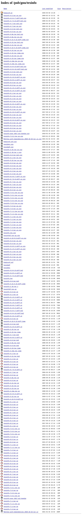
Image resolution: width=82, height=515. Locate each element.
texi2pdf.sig (8, 147)
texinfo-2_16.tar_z (11, 286)
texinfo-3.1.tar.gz (11, 294)
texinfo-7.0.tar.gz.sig (12, 206)
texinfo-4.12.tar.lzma (12, 332)
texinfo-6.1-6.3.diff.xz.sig (14, 91)
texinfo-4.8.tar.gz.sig (12, 32)
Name (5, 8)
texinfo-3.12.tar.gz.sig (13, 160)
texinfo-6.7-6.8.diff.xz (13, 370)
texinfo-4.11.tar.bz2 (12, 356)
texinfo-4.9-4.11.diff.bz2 (14, 313)
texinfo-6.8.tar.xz (11, 442)
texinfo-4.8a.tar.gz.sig (13, 37)
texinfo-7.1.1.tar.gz (12, 504)
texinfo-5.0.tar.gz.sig (12, 241)
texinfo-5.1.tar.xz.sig (12, 254)
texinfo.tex (8, 278)
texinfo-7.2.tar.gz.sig (12, 222)
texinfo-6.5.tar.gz (11, 480)
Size (59, 8)
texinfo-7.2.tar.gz (11, 506)
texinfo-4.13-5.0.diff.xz (13, 399)
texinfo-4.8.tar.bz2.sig (13, 29)
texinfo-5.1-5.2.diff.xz (13, 297)
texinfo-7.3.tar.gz (11, 509)
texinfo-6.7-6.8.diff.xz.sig (14, 179)
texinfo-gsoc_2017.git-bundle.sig (16, 133)
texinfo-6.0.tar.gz (11, 463)
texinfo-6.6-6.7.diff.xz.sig (14, 176)
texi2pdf (7, 265)
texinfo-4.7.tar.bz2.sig (13, 23)
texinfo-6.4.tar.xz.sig (12, 117)
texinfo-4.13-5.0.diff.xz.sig (15, 238)
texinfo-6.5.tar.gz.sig (12, 123)
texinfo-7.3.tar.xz (11, 453)
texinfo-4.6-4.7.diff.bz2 (13, 311)
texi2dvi (7, 268)
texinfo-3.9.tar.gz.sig (12, 163)
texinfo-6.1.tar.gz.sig (12, 93)
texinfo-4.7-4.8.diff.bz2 (13, 276)
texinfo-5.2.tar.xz (11, 407)
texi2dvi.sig (8, 144)
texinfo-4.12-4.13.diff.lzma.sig (16, 48)
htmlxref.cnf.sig (10, 141)
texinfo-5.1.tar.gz (11, 458)
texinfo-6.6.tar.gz (11, 482)
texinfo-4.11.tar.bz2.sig (13, 42)
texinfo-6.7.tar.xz (11, 412)
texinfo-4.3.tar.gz (11, 364)
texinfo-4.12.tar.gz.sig (13, 50)
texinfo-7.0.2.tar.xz (12, 429)
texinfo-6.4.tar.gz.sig (12, 115)
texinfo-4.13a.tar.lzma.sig (14, 64)
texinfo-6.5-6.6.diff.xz (13, 394)
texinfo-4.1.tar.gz (11, 353)
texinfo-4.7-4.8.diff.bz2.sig (15, 21)
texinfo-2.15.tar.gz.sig (13, 150)
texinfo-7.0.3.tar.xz (12, 431)
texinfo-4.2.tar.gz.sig (12, 171)
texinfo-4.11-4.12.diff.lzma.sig (16, 40)
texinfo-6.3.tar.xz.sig (12, 109)
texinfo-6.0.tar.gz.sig (12, 82)
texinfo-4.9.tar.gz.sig (12, 74)
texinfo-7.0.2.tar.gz (12, 496)
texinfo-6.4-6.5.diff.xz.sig (14, 112)
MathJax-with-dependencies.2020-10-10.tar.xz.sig (22, 139)
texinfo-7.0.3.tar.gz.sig (13, 201)
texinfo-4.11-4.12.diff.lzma (14, 284)
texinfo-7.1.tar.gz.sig (12, 217)
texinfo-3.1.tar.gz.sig (12, 158)
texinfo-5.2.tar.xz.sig (12, 260)
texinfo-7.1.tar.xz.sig (12, 219)
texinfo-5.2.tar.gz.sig (12, 257)
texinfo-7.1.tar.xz (11, 445)
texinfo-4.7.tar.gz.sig (12, 26)
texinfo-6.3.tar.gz (11, 469)
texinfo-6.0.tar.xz (11, 410)
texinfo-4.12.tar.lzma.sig (14, 53)
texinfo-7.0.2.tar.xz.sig (13, 198)
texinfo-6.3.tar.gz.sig (12, 107)
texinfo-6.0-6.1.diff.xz (13, 337)
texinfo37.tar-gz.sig (12, 235)
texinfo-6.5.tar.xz (11, 423)
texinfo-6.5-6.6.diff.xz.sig (14, 120)
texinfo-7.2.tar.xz (11, 450)
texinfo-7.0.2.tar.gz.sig (13, 136)
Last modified (47, 8)
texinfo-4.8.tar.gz (11, 375)
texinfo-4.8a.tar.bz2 (12, 343)
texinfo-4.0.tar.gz (11, 319)
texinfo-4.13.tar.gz (11, 388)
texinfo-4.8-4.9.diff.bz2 (13, 270)
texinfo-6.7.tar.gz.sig (12, 182)
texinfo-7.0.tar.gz (11, 490)
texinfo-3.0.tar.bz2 (11, 281)
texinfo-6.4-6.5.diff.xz (13, 308)
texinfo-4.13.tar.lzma (12, 348)
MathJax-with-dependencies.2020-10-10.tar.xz (21, 512)
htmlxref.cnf (8, 262)
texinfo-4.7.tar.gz (11, 372)
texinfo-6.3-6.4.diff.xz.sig (14, 104)
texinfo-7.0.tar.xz (11, 437)
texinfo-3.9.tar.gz (11, 292)
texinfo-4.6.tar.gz (11, 367)
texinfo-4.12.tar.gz (11, 386)
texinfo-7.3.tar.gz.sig (12, 227)
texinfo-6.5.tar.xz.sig (12, 125)
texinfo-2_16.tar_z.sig (12, 152)
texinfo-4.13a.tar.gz (12, 391)
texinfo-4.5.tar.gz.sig (12, 15)
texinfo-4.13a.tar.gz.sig (13, 61)
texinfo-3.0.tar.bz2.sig (13, 155)
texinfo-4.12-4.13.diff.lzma (14, 321)
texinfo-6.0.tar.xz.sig (12, 85)
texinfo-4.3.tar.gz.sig (12, 174)
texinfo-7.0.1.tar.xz (12, 434)
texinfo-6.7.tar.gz (11, 474)
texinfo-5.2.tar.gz (11, 461)
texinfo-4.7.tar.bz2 (11, 335)
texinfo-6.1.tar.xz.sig (12, 96)
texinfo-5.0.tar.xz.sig (12, 243)
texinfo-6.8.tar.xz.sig (12, 190)
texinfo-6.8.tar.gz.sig (12, 187)
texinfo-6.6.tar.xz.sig (12, 131)
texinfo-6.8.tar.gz (11, 485)
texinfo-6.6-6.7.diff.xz (13, 305)
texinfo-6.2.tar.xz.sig (12, 101)
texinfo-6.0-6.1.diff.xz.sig (14, 80)
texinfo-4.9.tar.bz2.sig (13, 72)
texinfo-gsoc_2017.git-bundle (15, 498)
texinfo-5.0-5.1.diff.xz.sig (14, 246)
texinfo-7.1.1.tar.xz (12, 447)
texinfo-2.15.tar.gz (11, 329)
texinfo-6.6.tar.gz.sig (12, 128)
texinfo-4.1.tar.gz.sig (12, 168)
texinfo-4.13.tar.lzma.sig (14, 58)
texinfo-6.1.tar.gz (11, 471)
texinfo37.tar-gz (10, 289)
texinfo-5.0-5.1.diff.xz (13, 273)
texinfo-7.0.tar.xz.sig (12, 209)
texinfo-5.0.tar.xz (11, 404)
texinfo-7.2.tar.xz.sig (12, 225)
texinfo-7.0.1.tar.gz (12, 488)
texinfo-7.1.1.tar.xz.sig (13, 214)
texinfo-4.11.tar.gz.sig (13, 45)
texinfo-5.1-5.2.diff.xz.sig (14, 249)
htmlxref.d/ (8, 13)
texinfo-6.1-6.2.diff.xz (13, 300)
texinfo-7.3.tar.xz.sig (12, 230)
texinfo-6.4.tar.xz (11, 421)
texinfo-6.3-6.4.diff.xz (13, 316)
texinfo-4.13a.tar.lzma (12, 351)
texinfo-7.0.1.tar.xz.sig (13, 195)
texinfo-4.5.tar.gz (11, 361)
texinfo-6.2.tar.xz (11, 418)
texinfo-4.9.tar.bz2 (11, 345)
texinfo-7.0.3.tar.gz (12, 493)
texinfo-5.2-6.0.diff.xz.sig (14, 77)
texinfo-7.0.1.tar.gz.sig (13, 192)
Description (66, 8)
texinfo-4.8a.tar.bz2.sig (13, 34)
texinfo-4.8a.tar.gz (11, 378)
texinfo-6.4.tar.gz (11, 477)
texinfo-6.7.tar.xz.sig (12, 184)
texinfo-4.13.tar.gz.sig (13, 56)
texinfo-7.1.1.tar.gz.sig (13, 211)
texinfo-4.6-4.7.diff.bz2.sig (15, 18)
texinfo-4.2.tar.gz (11, 359)
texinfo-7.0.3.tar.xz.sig (13, 203)
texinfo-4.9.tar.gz (11, 380)
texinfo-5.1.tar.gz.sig (12, 251)
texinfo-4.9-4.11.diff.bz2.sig (15, 69)
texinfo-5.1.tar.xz (11, 402)
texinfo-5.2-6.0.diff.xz (13, 327)
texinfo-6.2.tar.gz (11, 466)
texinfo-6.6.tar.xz (11, 439)
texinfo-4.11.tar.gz (11, 383)
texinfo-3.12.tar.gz (11, 396)
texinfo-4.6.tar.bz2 (11, 324)
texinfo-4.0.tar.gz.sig (12, 166)
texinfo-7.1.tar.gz (11, 501)
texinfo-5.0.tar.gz (11, 455)
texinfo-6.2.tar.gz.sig (12, 99)
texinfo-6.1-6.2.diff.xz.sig (14, 88)
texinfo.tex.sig (10, 233)
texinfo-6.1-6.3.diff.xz (13, 302)
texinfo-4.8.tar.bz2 (11, 340)
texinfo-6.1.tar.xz (11, 426)
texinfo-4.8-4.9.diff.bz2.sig (15, 66)
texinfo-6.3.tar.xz (11, 415)
